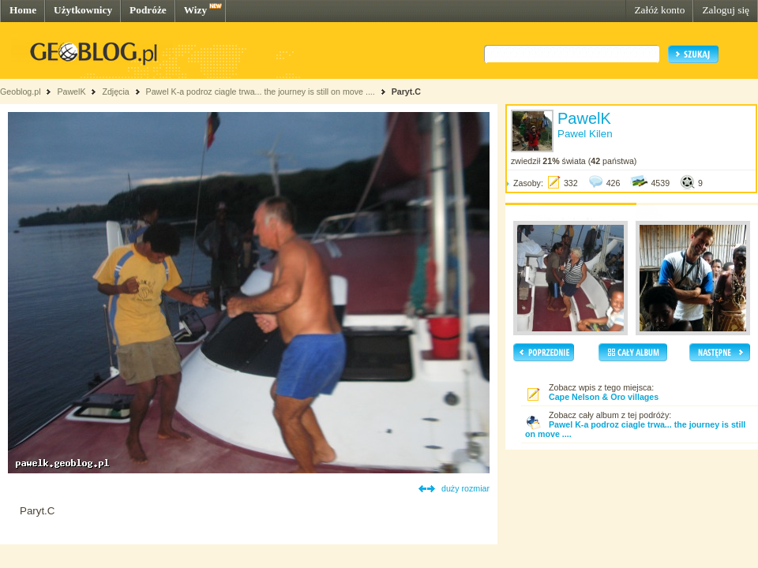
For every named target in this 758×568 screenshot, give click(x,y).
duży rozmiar (465, 488)
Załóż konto (659, 10)
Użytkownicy (83, 10)
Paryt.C (406, 91)
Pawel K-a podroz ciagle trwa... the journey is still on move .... (260, 91)
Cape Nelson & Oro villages (604, 397)
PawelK (71, 91)
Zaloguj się (725, 10)
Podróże (148, 10)
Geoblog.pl (20, 91)
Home (22, 10)
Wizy (195, 10)
